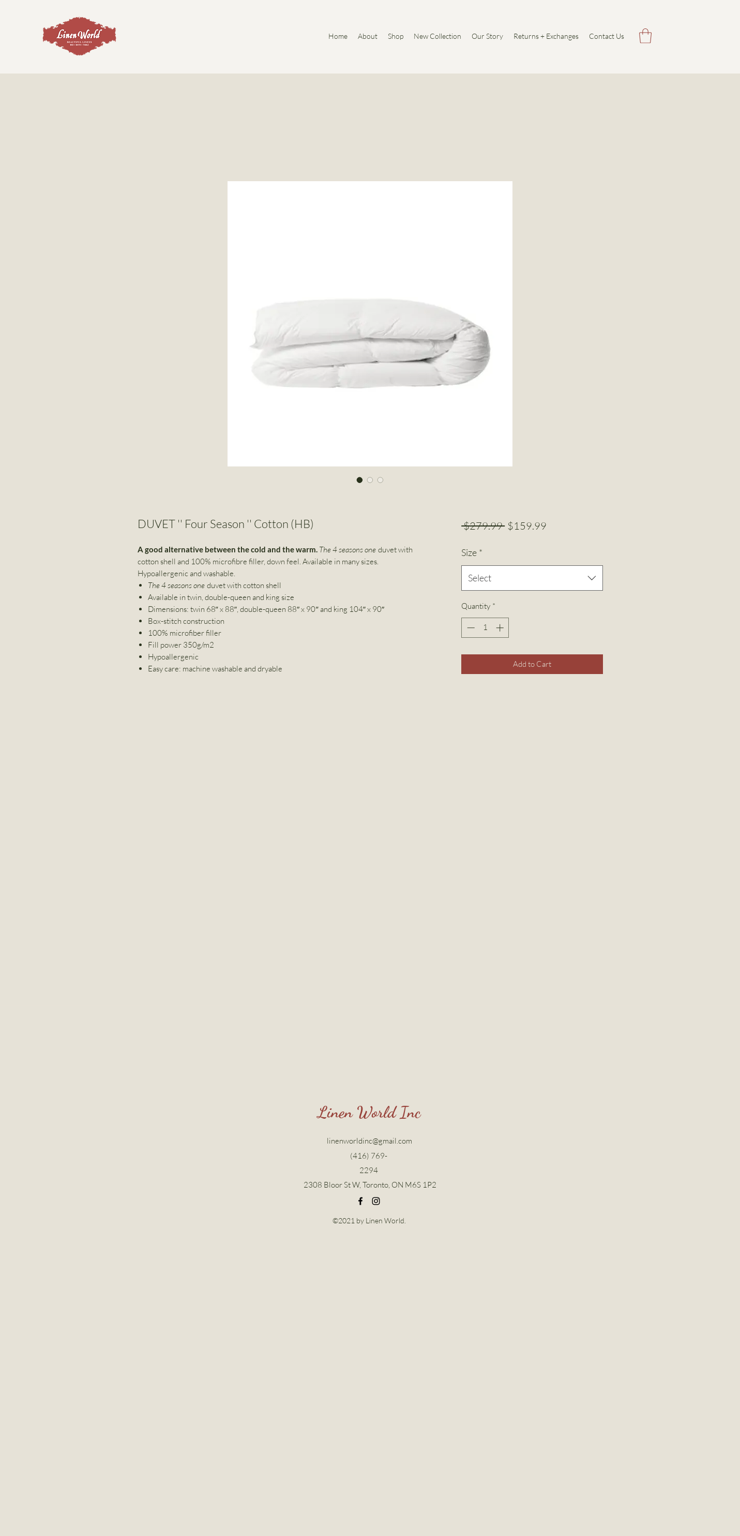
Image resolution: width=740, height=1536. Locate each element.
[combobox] (531, 578)
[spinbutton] (485, 627)
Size (471, 552)
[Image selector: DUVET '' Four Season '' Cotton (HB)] (360, 480)
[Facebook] (360, 1201)
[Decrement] (470, 627)
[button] (645, 35)
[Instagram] (376, 1201)
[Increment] (501, 627)
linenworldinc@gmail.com (369, 1141)
